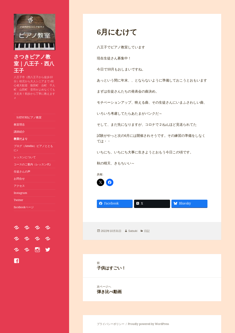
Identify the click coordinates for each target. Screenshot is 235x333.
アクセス (19, 186)
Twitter (18, 200)
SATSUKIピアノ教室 (28, 117)
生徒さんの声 (22, 171)
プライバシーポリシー (110, 324)
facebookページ (24, 207)
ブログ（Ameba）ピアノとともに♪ (33, 148)
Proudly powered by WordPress (148, 324)
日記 (147, 231)
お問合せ (19, 179)
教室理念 (19, 124)
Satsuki (132, 231)
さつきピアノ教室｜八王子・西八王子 (34, 63)
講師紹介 (19, 132)
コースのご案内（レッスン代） (33, 164)
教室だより (21, 139)
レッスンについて (26, 157)
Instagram (20, 193)
